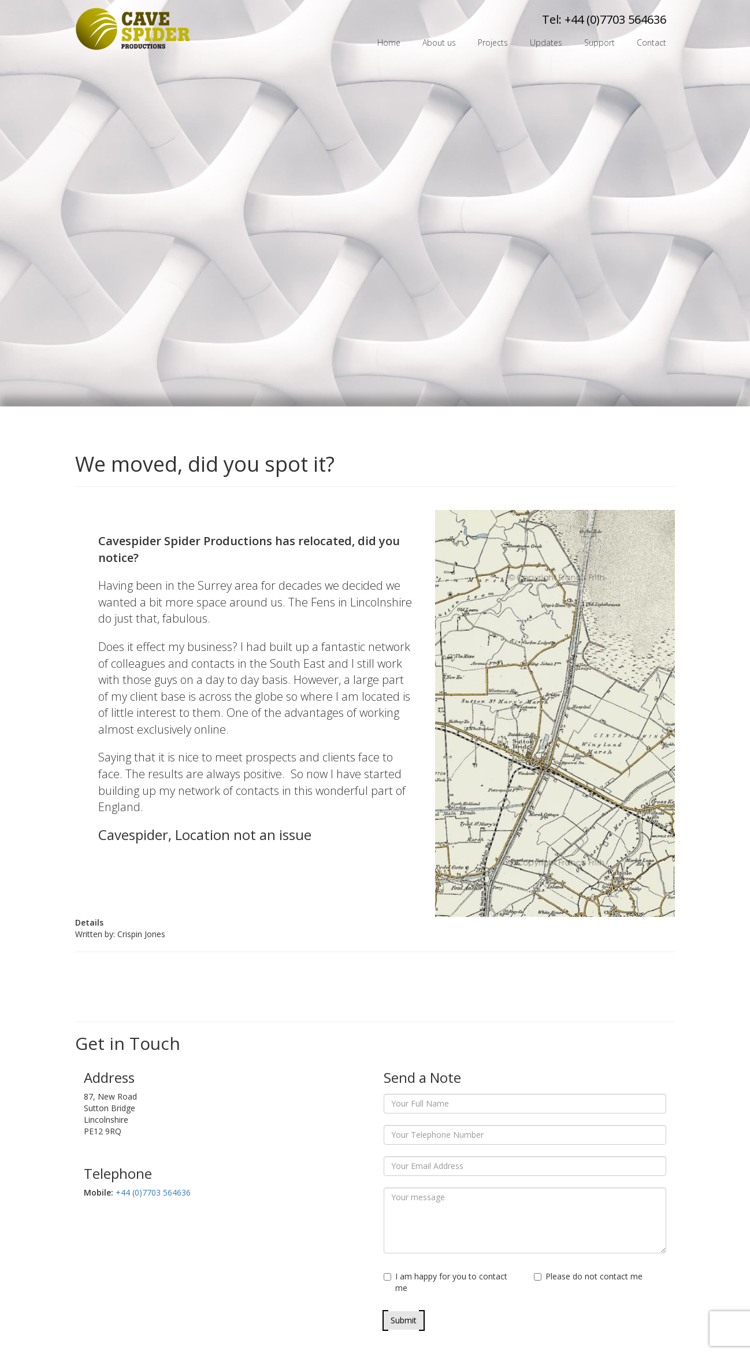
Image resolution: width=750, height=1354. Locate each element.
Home (388, 42)
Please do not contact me (588, 1276)
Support (599, 42)
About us (439, 42)
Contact (651, 42)
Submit (404, 1320)
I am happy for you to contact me (445, 1282)
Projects (493, 42)
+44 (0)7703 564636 (615, 19)
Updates (546, 42)
